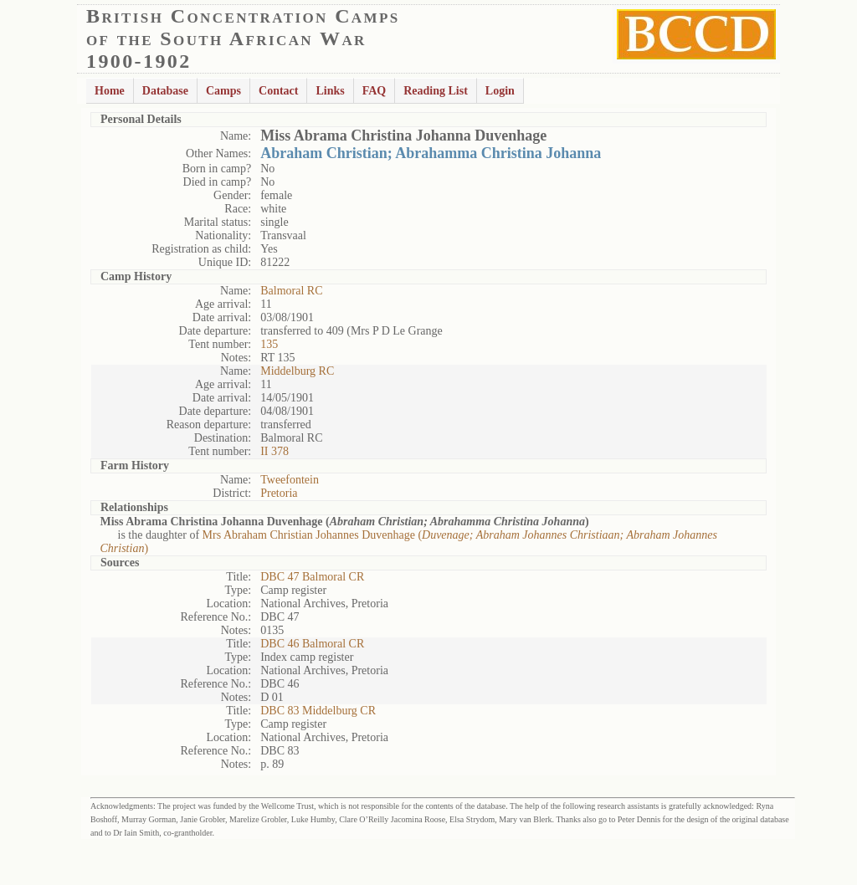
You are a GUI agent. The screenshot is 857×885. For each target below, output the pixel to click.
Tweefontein (289, 479)
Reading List (435, 90)
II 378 (274, 451)
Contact (278, 90)
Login (500, 90)
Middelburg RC (297, 371)
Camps (223, 90)
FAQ (374, 90)
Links (330, 90)
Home (110, 90)
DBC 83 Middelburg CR (318, 710)
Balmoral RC (291, 290)
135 (269, 344)
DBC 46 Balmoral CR (312, 643)
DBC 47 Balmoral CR (312, 576)
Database (165, 90)
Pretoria (278, 493)
